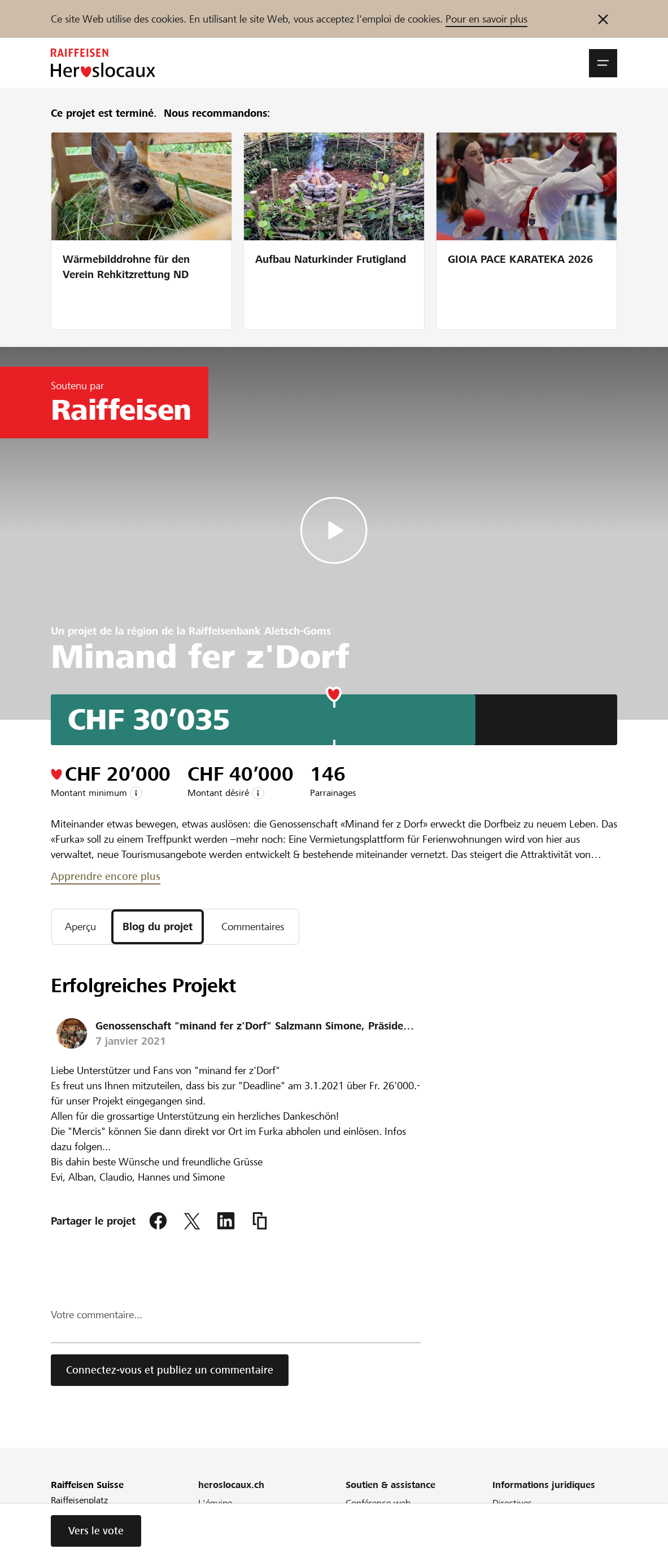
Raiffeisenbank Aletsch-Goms (260, 631)
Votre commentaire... (96, 1315)
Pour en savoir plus (486, 19)
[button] (603, 63)
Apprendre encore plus (105, 876)
